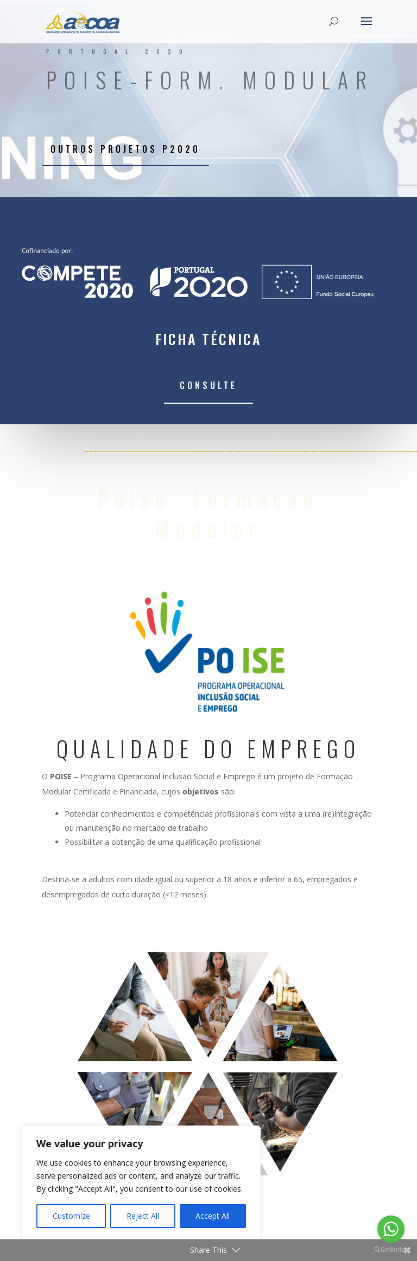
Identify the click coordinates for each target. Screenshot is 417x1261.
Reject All (143, 1216)
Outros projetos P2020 (125, 149)
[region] (141, 1182)
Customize (71, 1216)
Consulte (208, 385)
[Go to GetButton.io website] (391, 1249)
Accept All (212, 1216)
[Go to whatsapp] (391, 1229)
